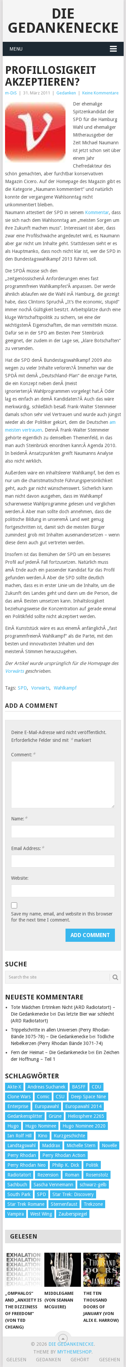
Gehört (80, 1359)
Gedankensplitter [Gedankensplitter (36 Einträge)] (24, 1116)
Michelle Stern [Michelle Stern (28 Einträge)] (81, 1145)
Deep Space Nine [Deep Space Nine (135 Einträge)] (88, 1096)
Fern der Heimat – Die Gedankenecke (49, 1052)
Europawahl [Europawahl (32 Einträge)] (47, 1106)
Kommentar (96, 212)
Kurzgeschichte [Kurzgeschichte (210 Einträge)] (69, 1135)
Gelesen (16, 1359)
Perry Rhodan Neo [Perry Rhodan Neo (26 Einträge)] (26, 1165)
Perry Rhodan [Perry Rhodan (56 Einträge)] (21, 1155)
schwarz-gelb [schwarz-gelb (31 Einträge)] (93, 1184)
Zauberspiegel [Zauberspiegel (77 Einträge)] (72, 1214)
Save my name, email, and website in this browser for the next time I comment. (62, 917)
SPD (22, 688)
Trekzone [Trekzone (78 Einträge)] (93, 1204)
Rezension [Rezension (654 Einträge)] (47, 1174)
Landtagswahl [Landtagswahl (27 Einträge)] (21, 1145)
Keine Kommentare (100, 92)
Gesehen (109, 1359)
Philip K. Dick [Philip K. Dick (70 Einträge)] (65, 1165)
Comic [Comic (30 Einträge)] (43, 1096)
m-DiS (11, 92)
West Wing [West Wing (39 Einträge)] (41, 1214)
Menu (16, 49)
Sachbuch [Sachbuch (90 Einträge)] (17, 1184)
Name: (19, 818)
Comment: (23, 754)
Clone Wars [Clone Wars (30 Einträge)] (19, 1096)
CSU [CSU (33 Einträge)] (60, 1096)
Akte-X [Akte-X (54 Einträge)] (14, 1086)
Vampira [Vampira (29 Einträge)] (15, 1214)
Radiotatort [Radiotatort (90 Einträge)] (19, 1174)
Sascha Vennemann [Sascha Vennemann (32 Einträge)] (53, 1184)
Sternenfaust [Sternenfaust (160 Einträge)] (64, 1204)
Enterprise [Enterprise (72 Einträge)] (17, 1106)
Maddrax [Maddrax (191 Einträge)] (51, 1145)
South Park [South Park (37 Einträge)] (19, 1194)
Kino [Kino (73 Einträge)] (42, 1135)
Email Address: (27, 848)
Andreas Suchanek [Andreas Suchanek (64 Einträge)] (47, 1086)
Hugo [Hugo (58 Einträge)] (13, 1126)
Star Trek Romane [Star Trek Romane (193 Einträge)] (25, 1204)
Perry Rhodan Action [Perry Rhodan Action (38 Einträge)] (63, 1155)
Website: (20, 878)
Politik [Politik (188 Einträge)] (92, 1165)
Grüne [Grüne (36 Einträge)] (55, 1116)
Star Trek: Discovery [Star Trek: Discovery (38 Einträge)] (73, 1194)
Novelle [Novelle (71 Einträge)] (109, 1145)
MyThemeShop (74, 1352)
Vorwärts (14, 671)
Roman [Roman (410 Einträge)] (72, 1174)
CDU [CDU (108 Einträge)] (96, 1086)
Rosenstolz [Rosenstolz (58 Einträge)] (97, 1174)
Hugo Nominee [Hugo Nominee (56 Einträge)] (40, 1126)
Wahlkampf (65, 688)
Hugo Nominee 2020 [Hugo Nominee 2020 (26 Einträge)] (84, 1126)
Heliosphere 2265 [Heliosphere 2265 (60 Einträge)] (86, 1116)
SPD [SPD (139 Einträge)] (41, 1194)
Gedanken (66, 92)
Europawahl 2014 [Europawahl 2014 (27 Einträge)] (83, 1106)
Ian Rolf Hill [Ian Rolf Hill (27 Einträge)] (19, 1135)
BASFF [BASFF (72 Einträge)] (78, 1086)
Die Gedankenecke (63, 20)
